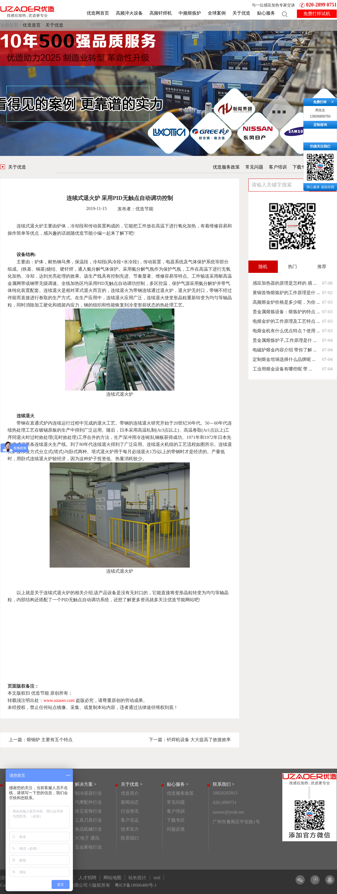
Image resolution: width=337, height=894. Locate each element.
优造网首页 (98, 13)
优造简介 (130, 793)
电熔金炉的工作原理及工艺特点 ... (286, 321)
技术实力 (130, 829)
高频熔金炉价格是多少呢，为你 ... (286, 302)
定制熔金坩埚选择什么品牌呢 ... (284, 359)
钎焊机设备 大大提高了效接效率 (199, 739)
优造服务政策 (226, 167)
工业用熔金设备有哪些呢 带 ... (282, 369)
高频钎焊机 (160, 13)
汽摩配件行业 (88, 802)
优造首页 (32, 25)
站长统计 (137, 877)
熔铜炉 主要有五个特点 (50, 739)
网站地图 (112, 877)
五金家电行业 (88, 847)
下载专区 (301, 167)
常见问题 (254, 167)
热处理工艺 (171, 305)
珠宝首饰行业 (88, 811)
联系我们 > (223, 784)
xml (156, 877)
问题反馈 (176, 829)
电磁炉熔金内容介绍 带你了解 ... (285, 349)
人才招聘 (87, 877)
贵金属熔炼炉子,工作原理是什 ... (285, 340)
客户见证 (130, 820)
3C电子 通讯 (87, 838)
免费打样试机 (316, 13)
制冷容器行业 (88, 793)
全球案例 (217, 13)
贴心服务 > (177, 784)
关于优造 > (131, 784)
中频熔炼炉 (190, 13)
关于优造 (241, 13)
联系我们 (130, 838)
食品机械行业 (88, 829)
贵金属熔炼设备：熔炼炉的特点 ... (286, 311)
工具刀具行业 (88, 820)
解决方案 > (85, 784)
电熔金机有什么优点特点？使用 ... (286, 330)
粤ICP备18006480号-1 (136, 885)
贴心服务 (266, 13)
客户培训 (278, 167)
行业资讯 (130, 811)
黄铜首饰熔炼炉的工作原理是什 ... (286, 292)
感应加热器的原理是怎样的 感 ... (285, 283)
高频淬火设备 (129, 13)
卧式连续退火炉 (36, 458)
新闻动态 (130, 802)
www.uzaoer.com (59, 700)
